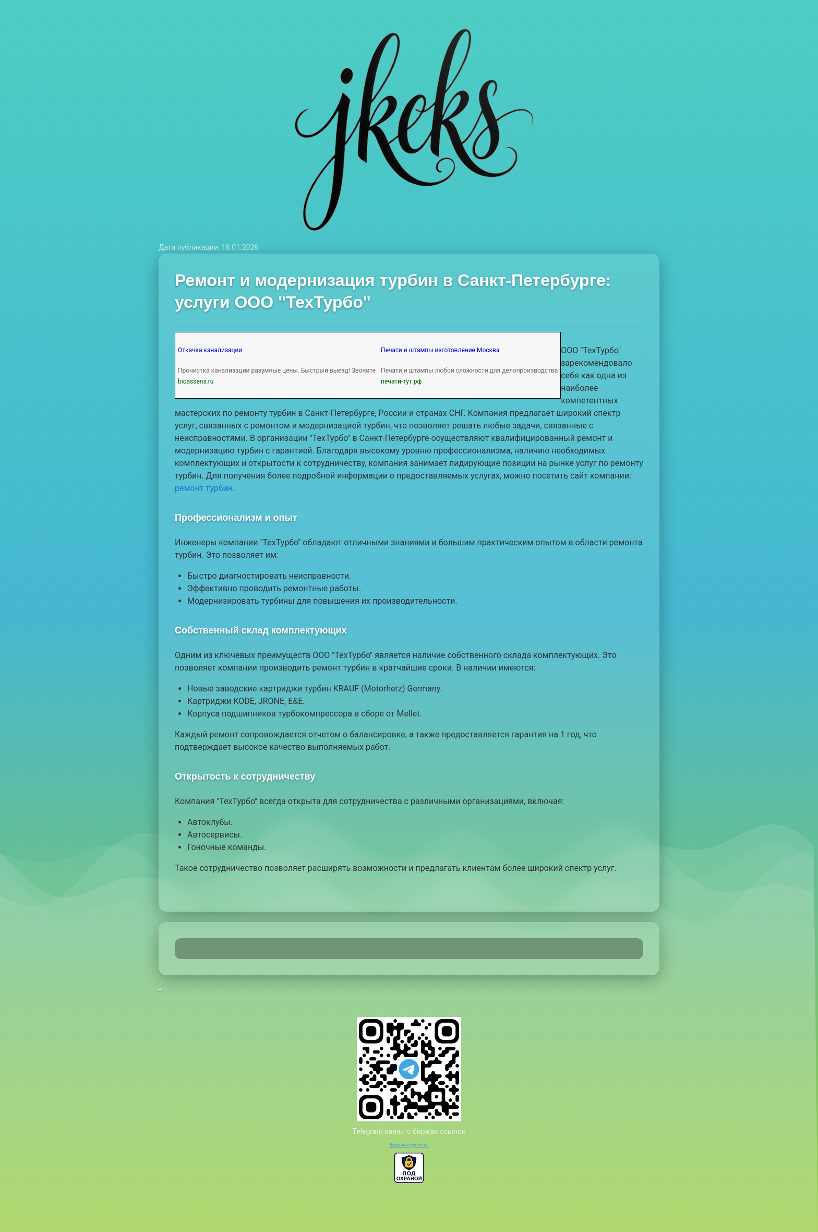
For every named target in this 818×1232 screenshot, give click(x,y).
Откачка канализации (210, 350)
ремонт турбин (204, 488)
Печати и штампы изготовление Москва (440, 350)
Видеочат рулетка (409, 1144)
